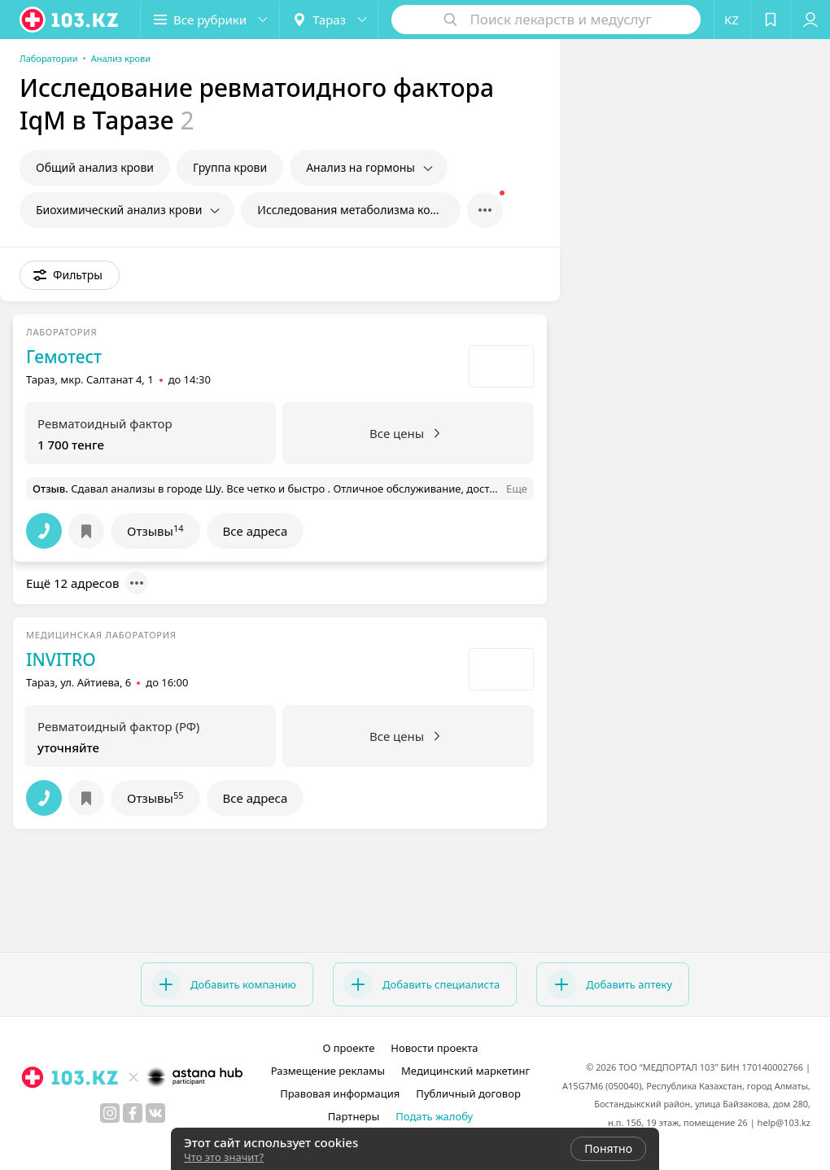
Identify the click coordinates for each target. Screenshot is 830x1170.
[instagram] (110, 1113)
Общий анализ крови (95, 167)
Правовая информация (340, 1093)
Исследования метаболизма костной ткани (359, 209)
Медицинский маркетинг (465, 1070)
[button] (210, 19)
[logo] (70, 20)
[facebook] (132, 1113)
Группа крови (230, 167)
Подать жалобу (434, 1116)
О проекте (348, 1048)
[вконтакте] (155, 1113)
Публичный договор (468, 1093)
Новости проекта (434, 1048)
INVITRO (61, 659)
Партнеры (354, 1116)
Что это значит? (224, 1157)
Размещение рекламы (328, 1070)
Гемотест (64, 356)
